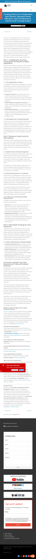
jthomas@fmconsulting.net (12, 333)
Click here (26, 328)
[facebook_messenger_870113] (33, 556)
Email (6, 511)
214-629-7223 (14, 1)
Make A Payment (9, 535)
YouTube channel (22, 380)
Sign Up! (18, 524)
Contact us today (8, 311)
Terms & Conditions (9, 536)
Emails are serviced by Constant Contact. (20, 521)
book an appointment (15, 335)
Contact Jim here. (20, 323)
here (16, 341)
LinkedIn (11, 382)
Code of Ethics (8, 533)
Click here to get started (19, 357)
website (7, 406)
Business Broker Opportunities (12, 538)
